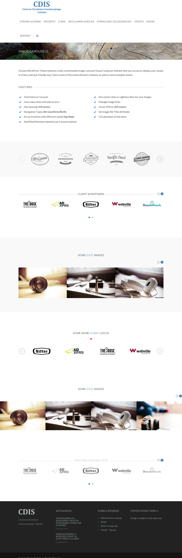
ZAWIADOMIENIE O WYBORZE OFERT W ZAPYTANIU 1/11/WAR (67, 536)
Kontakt (25, 35)
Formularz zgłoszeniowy (114, 21)
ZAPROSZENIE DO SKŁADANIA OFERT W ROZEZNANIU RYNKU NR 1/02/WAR (68, 522)
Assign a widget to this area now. (146, 518)
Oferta (139, 21)
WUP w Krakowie (109, 526)
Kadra (150, 21)
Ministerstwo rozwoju (111, 518)
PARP (103, 522)
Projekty (49, 21)
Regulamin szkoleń (81, 21)
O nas (62, 21)
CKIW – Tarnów (108, 530)
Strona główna (30, 21)
